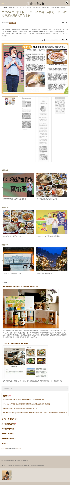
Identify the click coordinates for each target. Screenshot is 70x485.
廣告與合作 (18, 461)
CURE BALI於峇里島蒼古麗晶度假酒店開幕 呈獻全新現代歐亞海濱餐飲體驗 (26, 404)
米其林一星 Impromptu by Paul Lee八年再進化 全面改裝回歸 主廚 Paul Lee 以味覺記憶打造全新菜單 (35, 413)
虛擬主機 (18, 448)
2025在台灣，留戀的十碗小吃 (13, 236)
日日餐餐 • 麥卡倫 (8, 438)
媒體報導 (11, 8)
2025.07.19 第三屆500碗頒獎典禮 (48, 236)
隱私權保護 (11, 461)
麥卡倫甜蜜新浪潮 (8, 424)
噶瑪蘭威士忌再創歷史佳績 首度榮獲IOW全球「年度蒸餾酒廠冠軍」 (24, 400)
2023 (16, 8)
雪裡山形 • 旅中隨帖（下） (12, 273)
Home (5, 8)
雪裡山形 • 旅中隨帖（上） (46, 273)
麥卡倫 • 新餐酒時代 (9, 419)
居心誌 (4, 443)
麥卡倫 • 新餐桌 (7, 434)
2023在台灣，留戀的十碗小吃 (47, 199)
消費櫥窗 (7, 396)
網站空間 (4, 448)
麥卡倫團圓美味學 (8, 429)
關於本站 (4, 461)
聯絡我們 (25, 461)
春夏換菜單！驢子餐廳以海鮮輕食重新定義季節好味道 (20, 408)
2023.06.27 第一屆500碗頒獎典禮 (14, 199)
